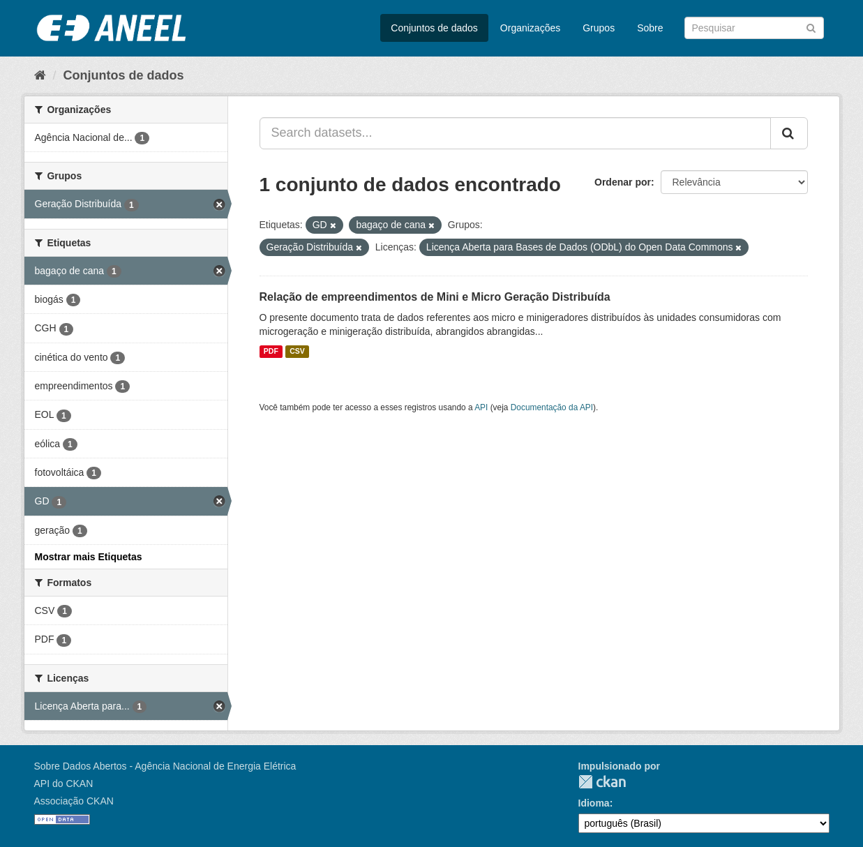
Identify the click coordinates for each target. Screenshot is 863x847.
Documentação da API (552, 407)
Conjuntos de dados (434, 27)
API (481, 407)
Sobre (650, 27)
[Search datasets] (754, 28)
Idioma (594, 803)
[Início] (40, 75)
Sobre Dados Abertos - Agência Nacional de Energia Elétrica (165, 766)
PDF (271, 351)
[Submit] (811, 27)
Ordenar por (622, 182)
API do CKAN (63, 783)
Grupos (599, 27)
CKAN (602, 781)
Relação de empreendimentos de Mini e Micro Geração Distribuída (435, 297)
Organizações (530, 27)
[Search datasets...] (515, 133)
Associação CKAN (74, 801)
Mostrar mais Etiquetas (88, 556)
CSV (297, 351)
